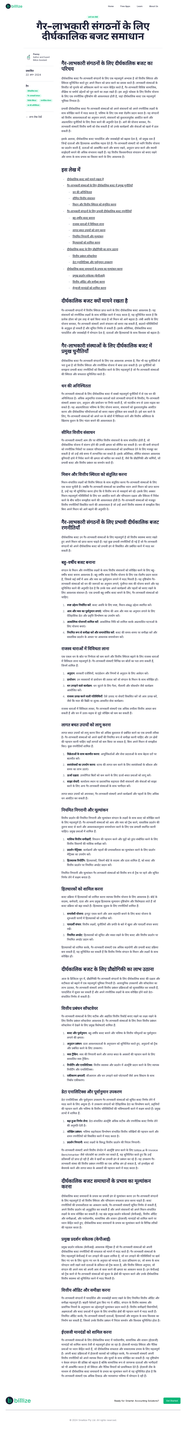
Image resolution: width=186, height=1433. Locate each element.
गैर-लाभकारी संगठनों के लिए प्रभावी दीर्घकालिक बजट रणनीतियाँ (99, 211)
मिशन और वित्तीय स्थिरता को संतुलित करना (94, 204)
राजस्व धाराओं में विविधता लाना (88, 224)
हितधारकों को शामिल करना (86, 242)
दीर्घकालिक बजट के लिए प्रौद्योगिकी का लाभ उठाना (92, 249)
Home (111, 6)
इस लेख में (70, 170)
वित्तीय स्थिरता (31, 100)
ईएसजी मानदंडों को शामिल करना (89, 288)
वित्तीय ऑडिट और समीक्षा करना (89, 281)
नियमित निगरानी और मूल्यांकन (88, 236)
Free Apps (125, 6)
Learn (140, 6)
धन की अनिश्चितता (33, 105)
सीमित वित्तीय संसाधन (84, 198)
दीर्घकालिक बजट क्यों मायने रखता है (85, 179)
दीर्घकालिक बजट (32, 91)
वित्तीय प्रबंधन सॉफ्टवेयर (85, 256)
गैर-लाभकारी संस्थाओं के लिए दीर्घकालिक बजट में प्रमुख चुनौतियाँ (100, 185)
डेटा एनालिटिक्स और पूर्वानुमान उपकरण (93, 262)
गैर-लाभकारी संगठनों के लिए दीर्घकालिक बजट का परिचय (106, 66)
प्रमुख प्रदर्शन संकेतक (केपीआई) (89, 275)
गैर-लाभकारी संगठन (33, 96)
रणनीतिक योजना (46, 100)
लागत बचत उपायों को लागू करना (89, 230)
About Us (153, 6)
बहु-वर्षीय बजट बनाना (84, 218)
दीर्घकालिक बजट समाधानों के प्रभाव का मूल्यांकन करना (95, 269)
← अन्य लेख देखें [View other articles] (34, 116)
